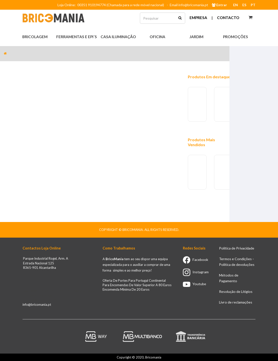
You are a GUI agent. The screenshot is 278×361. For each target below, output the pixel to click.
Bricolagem (35, 36)
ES (244, 5)
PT (253, 5)
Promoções (235, 36)
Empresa (198, 17)
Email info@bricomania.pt (189, 5)
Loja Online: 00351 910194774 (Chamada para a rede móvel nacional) (111, 5)
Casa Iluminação (119, 36)
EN (235, 5)
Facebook (195, 259)
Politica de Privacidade (236, 248)
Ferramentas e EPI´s (77, 36)
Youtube (194, 284)
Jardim (196, 36)
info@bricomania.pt (37, 304)
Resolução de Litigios (235, 291)
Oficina (158, 36)
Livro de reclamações (235, 302)
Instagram (196, 272)
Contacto (228, 17)
